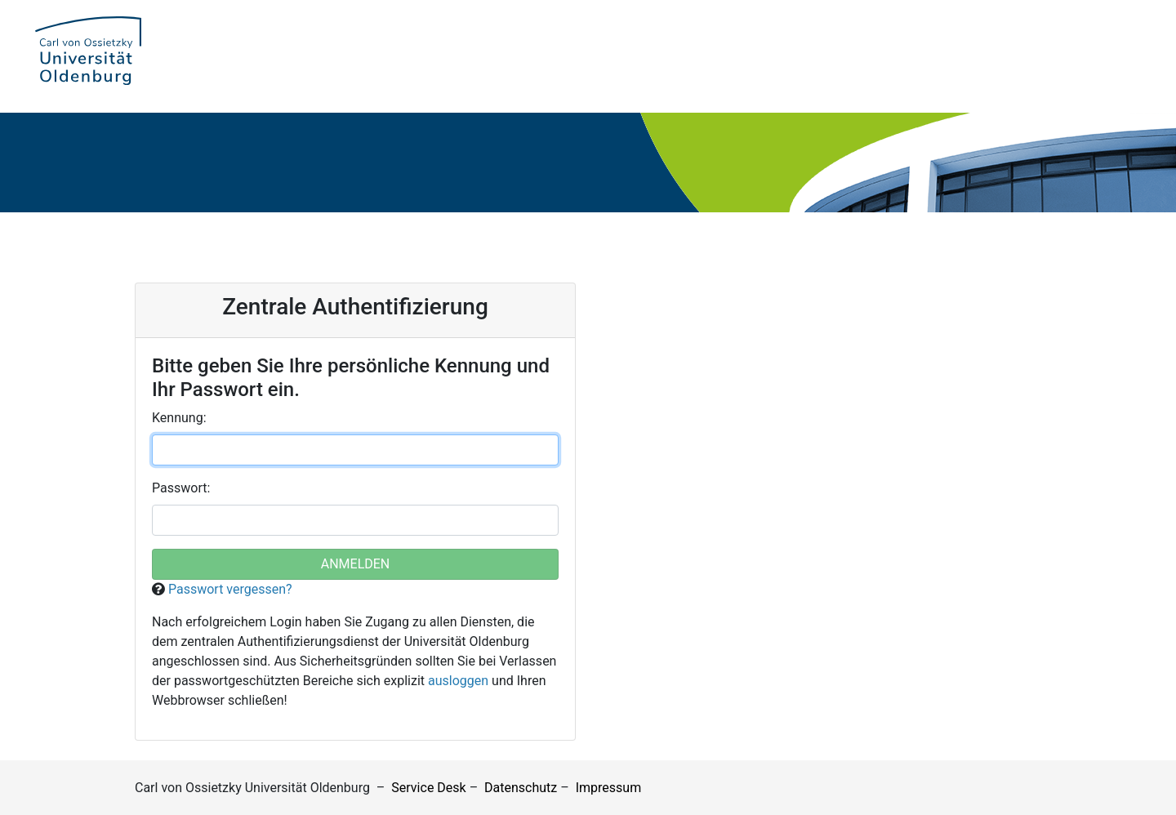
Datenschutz (520, 787)
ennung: (179, 417)
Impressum (609, 787)
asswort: (181, 488)
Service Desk (428, 787)
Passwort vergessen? (230, 589)
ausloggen (458, 680)
